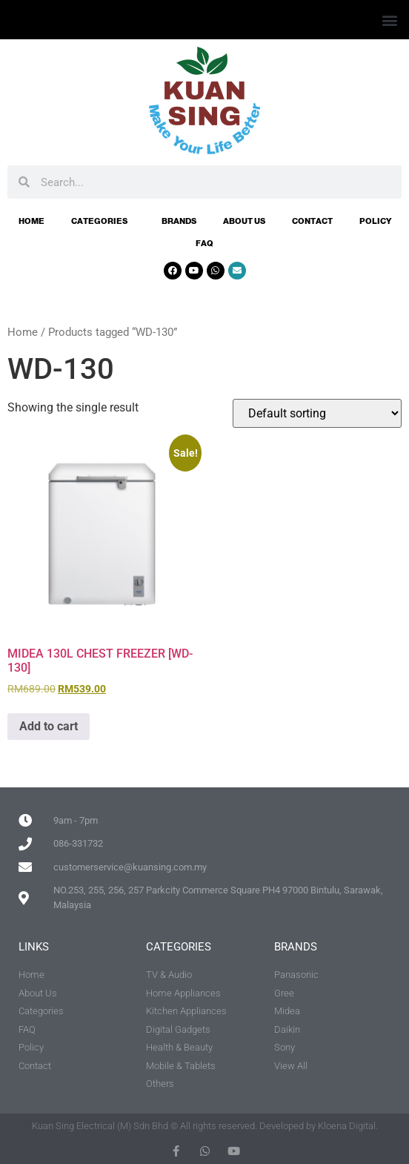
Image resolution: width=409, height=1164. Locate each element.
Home (31, 220)
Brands (179, 220)
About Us (244, 220)
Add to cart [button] (48, 726)
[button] (389, 19)
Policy (375, 220)
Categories (103, 221)
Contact (312, 220)
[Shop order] (317, 413)
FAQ (204, 243)
